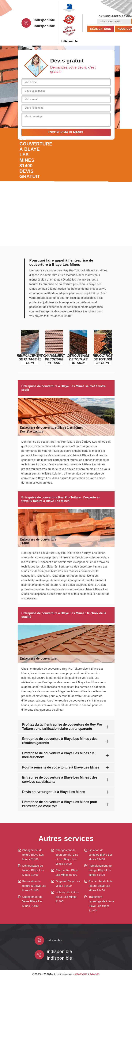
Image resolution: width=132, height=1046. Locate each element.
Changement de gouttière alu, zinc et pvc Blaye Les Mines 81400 (66, 857)
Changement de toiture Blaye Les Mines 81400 (33, 855)
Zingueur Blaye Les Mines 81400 (67, 883)
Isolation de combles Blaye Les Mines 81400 (101, 855)
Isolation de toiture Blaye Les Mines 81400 (67, 897)
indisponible (44, 20)
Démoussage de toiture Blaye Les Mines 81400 (33, 870)
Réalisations (100, 28)
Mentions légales (87, 974)
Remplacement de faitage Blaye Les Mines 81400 (100, 870)
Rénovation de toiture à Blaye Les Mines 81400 (34, 886)
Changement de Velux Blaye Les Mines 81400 (32, 901)
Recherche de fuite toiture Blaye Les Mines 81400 (101, 886)
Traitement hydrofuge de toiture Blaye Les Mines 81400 (101, 903)
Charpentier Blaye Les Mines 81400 (66, 872)
